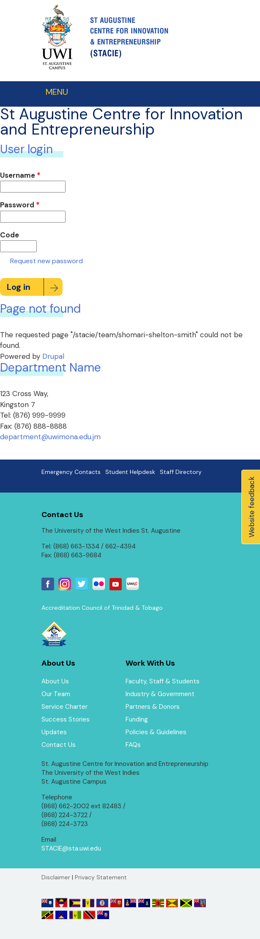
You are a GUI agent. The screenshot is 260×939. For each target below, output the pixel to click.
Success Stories (65, 719)
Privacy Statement (101, 877)
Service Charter (64, 706)
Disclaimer (55, 877)
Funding (137, 719)
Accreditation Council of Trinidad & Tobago (102, 607)
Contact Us (58, 745)
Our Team (55, 694)
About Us (55, 681)
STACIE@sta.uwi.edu (71, 848)
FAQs (133, 745)
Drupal (53, 356)
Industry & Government (160, 694)
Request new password (46, 260)
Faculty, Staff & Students (163, 681)
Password (20, 204)
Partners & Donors (153, 706)
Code (9, 235)
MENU (57, 91)
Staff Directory (181, 472)
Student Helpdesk (130, 472)
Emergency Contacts (71, 472)
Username (20, 175)
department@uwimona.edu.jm (50, 436)
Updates (54, 732)
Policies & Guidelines (156, 732)
